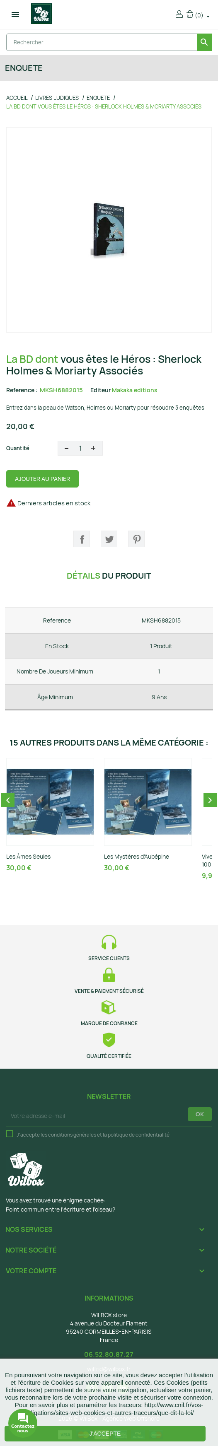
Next (210, 800)
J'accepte (105, 1433)
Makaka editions (134, 390)
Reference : (22, 390)
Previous (8, 800)
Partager (82, 539)
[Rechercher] (109, 42)
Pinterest (136, 539)
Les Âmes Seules (28, 856)
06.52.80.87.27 (108, 1354)
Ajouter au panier (42, 479)
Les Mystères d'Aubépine (136, 856)
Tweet (109, 539)
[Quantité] (80, 448)
